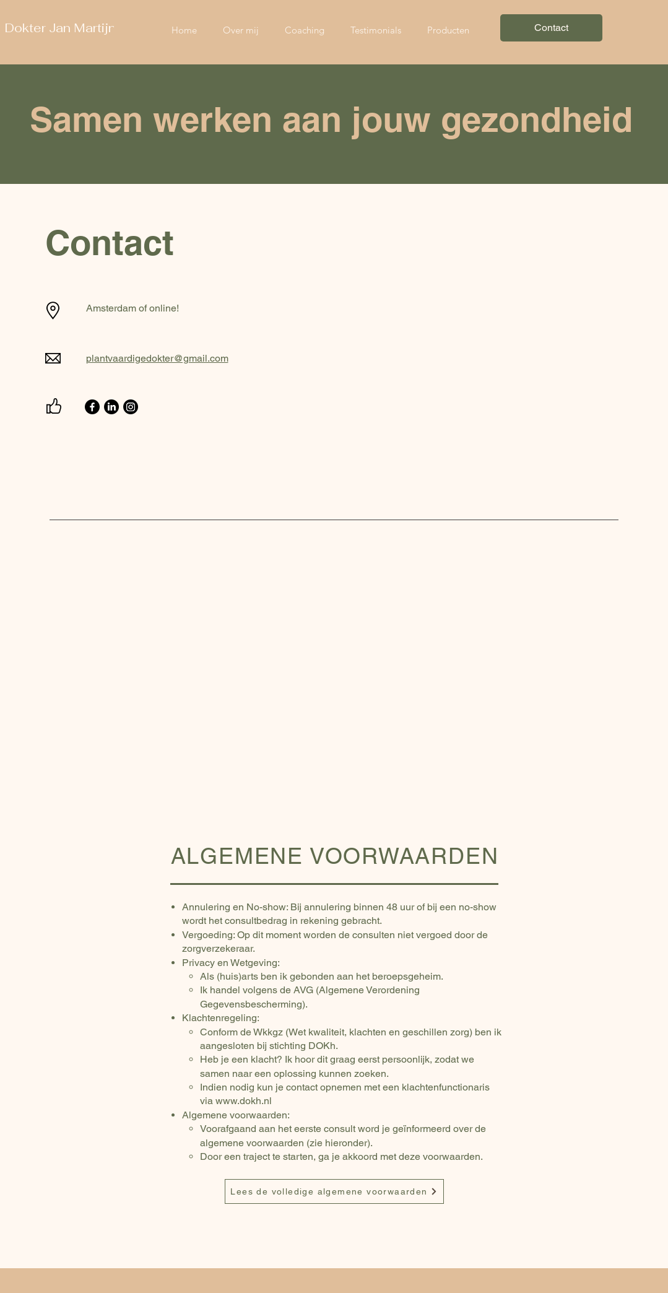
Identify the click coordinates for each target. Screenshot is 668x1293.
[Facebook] (92, 406)
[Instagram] (130, 406)
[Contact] (551, 27)
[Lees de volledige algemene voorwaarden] (334, 1191)
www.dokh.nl (243, 1101)
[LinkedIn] (111, 406)
